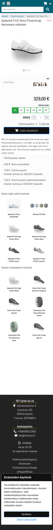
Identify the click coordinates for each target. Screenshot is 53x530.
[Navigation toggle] (3, 4)
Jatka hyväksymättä (26, 519)
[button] (5, 50)
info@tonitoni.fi (26, 435)
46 (46, 110)
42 (21, 110)
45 (40, 110)
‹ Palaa (49, 20)
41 (15, 110)
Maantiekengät (17, 16)
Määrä (26, 117)
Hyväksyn (26, 514)
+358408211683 (27, 431)
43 (27, 110)
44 (34, 110)
